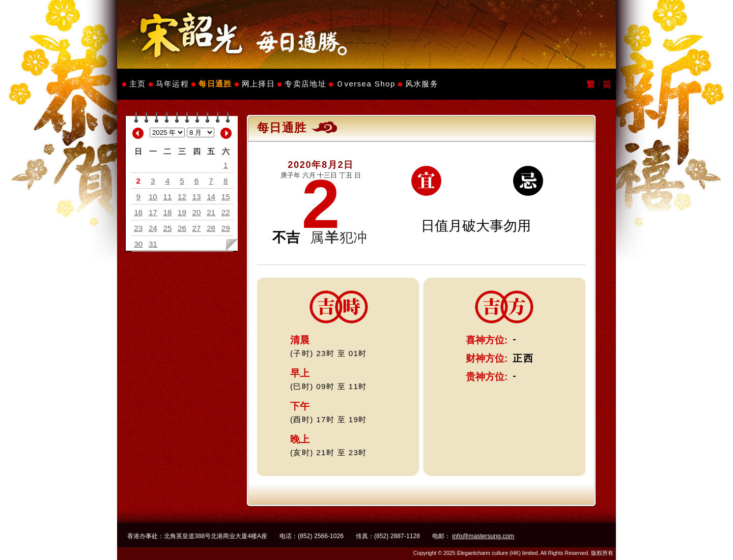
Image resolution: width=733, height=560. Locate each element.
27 (196, 228)
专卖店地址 (305, 83)
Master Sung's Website (366, 34)
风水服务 (421, 83)
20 (196, 212)
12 (182, 196)
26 (182, 228)
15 (225, 196)
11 (167, 196)
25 (167, 228)
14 (211, 196)
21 (211, 212)
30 (138, 244)
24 (153, 228)
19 (182, 212)
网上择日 (258, 83)
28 (211, 228)
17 (153, 212)
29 (225, 228)
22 (225, 212)
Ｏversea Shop (366, 83)
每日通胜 (215, 83)
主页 (137, 83)
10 (153, 196)
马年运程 (172, 83)
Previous (138, 133)
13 (196, 196)
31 (153, 244)
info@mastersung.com (483, 536)
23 (138, 228)
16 (138, 212)
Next (226, 133)
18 (167, 212)
